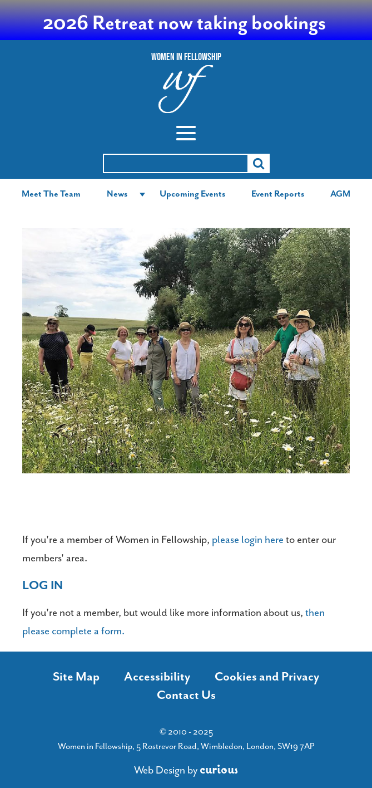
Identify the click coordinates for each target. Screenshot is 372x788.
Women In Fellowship (186, 56)
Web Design (159, 770)
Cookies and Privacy (267, 676)
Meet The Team (51, 193)
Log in (42, 586)
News (117, 193)
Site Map (76, 676)
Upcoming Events (192, 193)
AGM (340, 193)
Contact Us (186, 695)
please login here (248, 539)
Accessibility (157, 676)
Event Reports (277, 193)
